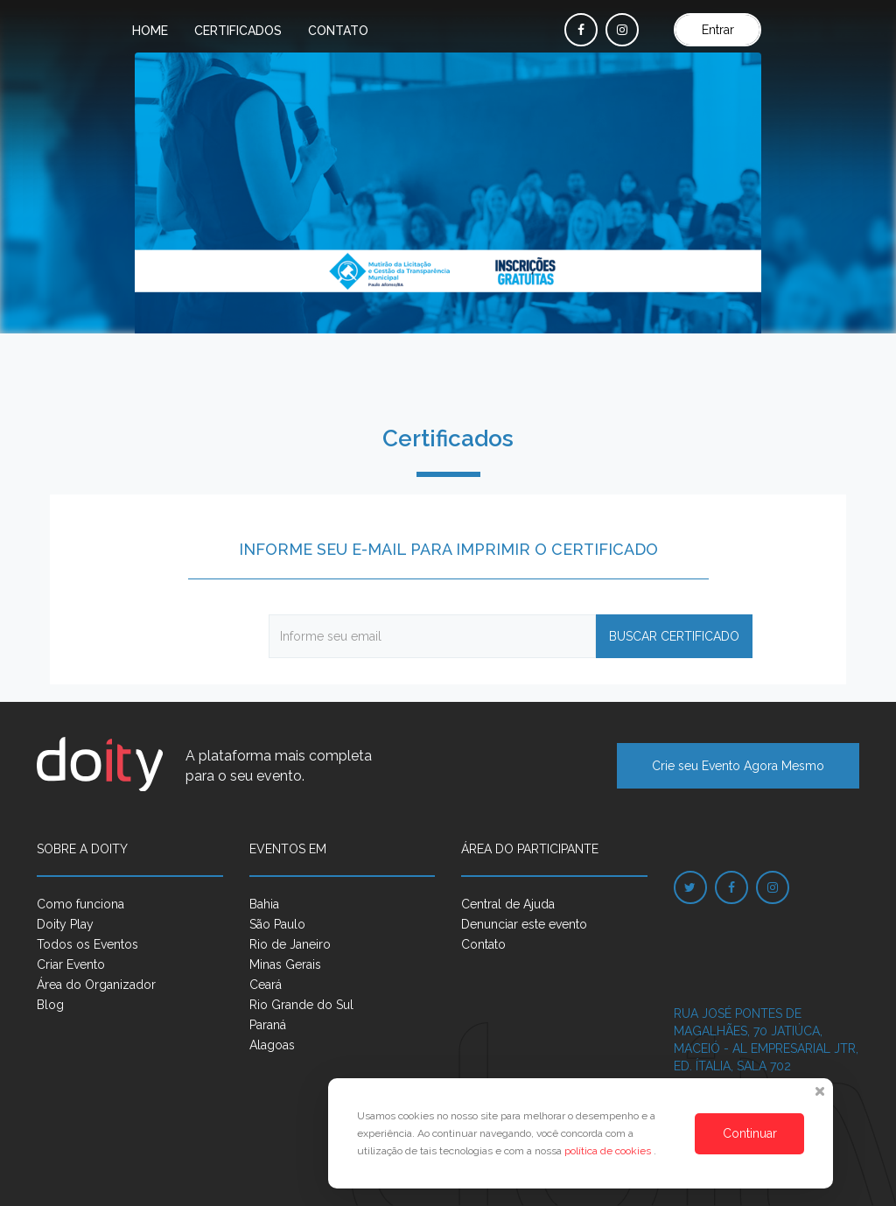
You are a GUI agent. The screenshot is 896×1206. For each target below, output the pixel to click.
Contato (338, 31)
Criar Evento (71, 964)
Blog (50, 1005)
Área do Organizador (96, 985)
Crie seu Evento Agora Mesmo (738, 766)
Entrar (718, 30)
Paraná (267, 1025)
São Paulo (277, 924)
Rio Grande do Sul (301, 1005)
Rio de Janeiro (290, 944)
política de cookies (609, 1151)
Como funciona (80, 904)
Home (150, 31)
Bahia (264, 904)
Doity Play (65, 924)
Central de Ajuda (508, 904)
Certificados (238, 31)
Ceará (265, 985)
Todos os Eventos (87, 944)
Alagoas (272, 1045)
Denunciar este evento (524, 924)
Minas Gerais (285, 964)
